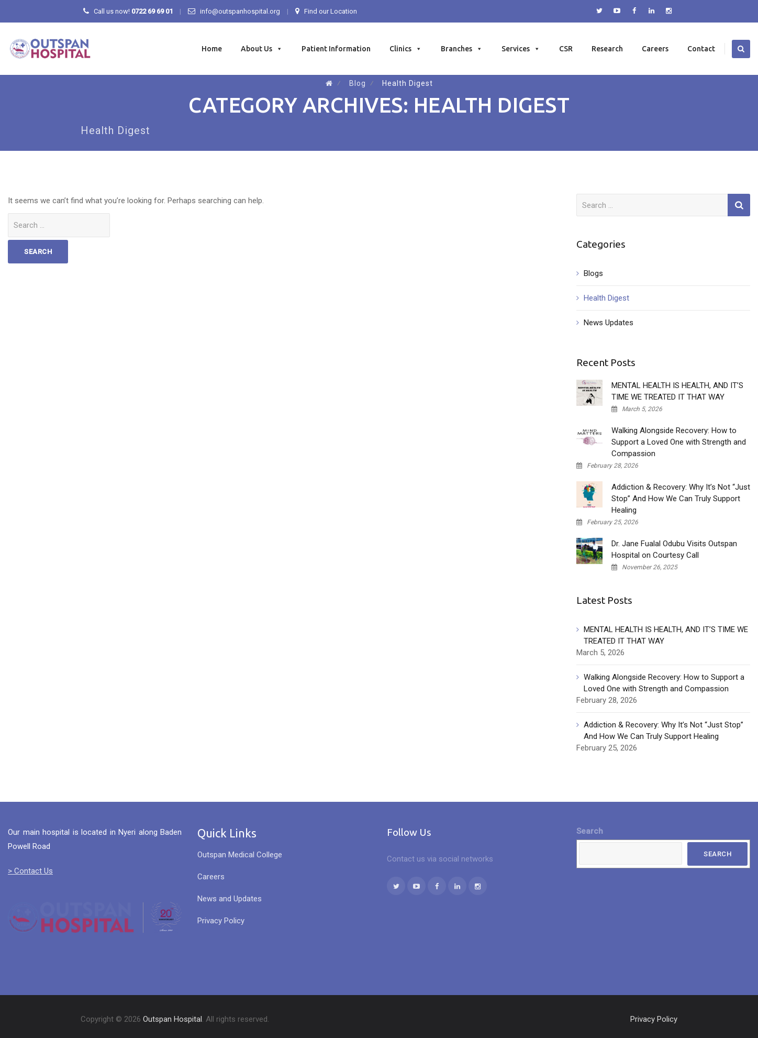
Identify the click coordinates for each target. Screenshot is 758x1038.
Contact (701, 49)
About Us (262, 49)
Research (607, 49)
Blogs (593, 273)
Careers (655, 49)
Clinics (405, 49)
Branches (462, 49)
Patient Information (336, 49)
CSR (566, 49)
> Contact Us (30, 871)
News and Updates (229, 898)
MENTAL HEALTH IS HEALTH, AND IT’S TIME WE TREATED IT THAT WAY (677, 391)
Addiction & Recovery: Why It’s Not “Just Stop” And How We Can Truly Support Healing (680, 498)
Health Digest (606, 298)
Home (212, 49)
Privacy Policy (220, 920)
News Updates (608, 322)
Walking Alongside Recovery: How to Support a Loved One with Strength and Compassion (678, 442)
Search (589, 831)
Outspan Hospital (172, 1019)
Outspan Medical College (239, 854)
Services (520, 49)
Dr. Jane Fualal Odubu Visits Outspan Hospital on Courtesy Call (674, 549)
